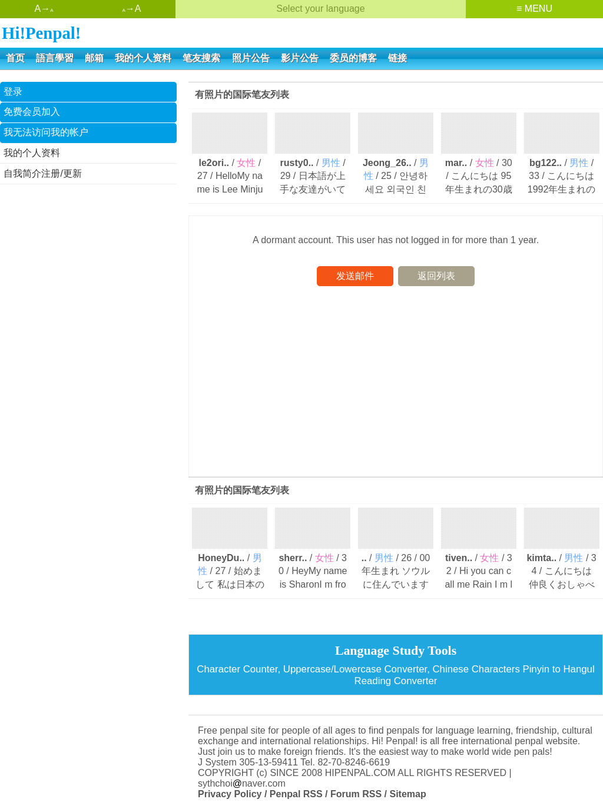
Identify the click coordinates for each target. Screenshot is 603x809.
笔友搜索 (201, 58)
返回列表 (436, 276)
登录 (13, 92)
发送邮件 (355, 276)
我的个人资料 (143, 58)
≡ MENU (534, 9)
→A (131, 9)
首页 (15, 58)
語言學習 (55, 58)
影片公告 (300, 58)
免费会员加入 (32, 112)
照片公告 (251, 58)
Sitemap (407, 794)
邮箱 (94, 58)
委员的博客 (353, 58)
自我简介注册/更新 (42, 173)
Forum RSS (356, 794)
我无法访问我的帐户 (46, 132)
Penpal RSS (296, 794)
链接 (397, 58)
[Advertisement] (88, 269)
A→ (43, 9)
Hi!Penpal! (41, 33)
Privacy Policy (230, 794)
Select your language (320, 9)
